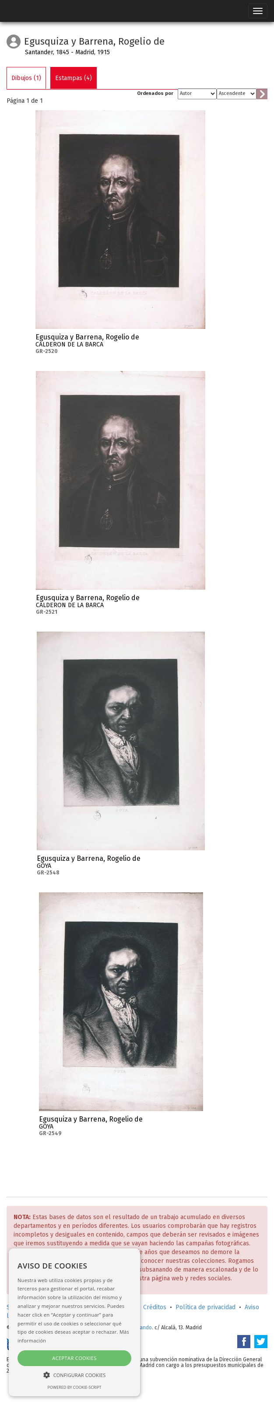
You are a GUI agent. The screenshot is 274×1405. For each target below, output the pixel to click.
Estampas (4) (73, 78)
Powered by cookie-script (75, 1387)
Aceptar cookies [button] (74, 1358)
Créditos (154, 1307)
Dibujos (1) (26, 78)
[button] (74, 1374)
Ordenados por (155, 93)
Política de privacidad (205, 1307)
